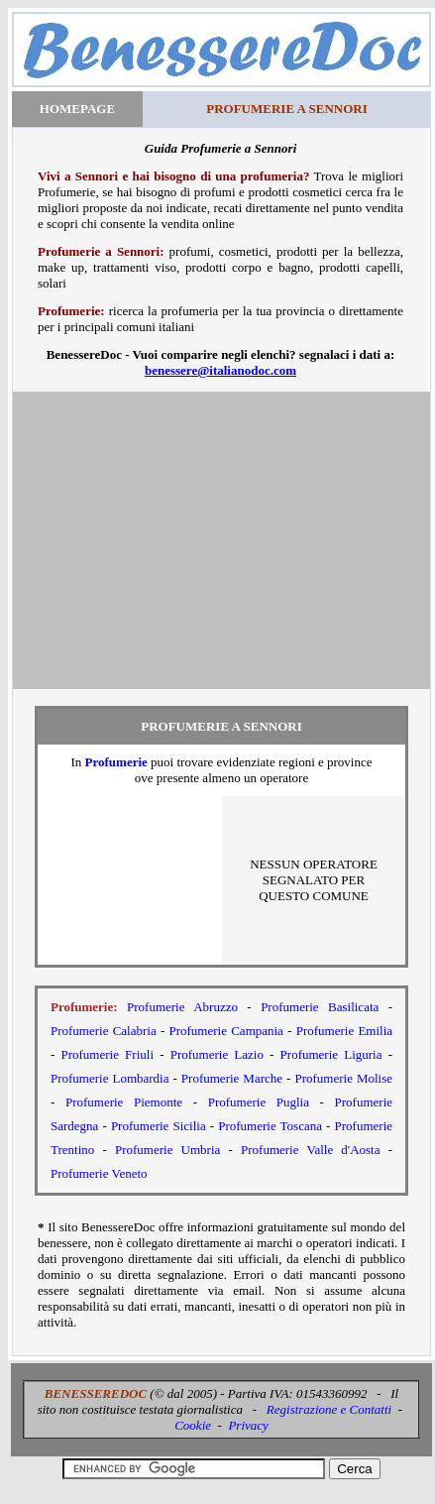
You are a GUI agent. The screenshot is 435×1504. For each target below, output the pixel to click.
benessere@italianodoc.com (220, 370)
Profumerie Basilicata (320, 1006)
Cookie (192, 1425)
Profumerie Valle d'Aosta (310, 1149)
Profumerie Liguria (331, 1054)
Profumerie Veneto (99, 1173)
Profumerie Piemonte (123, 1102)
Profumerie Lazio (217, 1054)
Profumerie (116, 761)
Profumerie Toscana (270, 1125)
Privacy (248, 1425)
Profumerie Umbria (167, 1149)
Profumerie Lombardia (110, 1078)
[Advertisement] (221, 540)
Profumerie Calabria (104, 1030)
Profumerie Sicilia (158, 1125)
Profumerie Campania (225, 1030)
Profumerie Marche (231, 1078)
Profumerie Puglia (258, 1102)
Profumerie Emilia (344, 1030)
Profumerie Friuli (107, 1054)
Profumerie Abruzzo (182, 1006)
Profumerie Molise (343, 1078)
